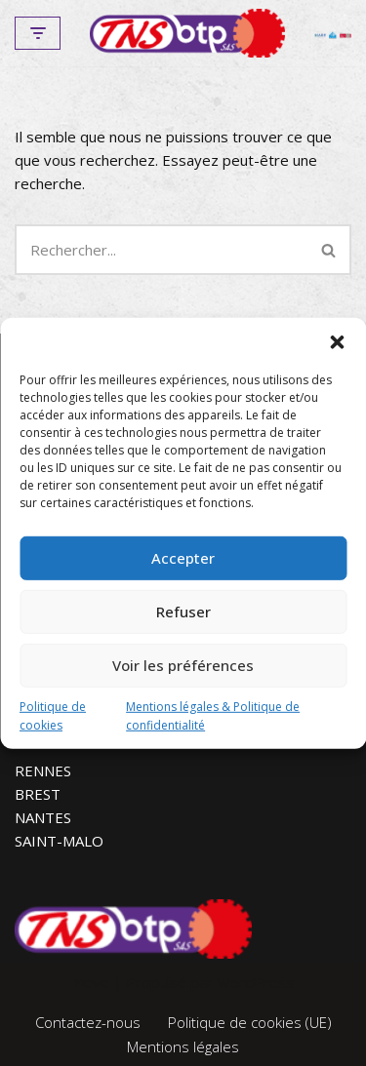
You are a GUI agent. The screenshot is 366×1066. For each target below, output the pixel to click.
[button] (336, 341)
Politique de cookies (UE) (250, 1022)
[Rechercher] (161, 249)
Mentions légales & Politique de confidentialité (213, 714)
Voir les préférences (183, 665)
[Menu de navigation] (38, 33)
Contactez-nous (88, 1022)
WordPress (255, 982)
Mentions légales (183, 1046)
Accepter (183, 558)
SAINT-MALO (59, 840)
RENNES (43, 770)
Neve (91, 982)
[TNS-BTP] (187, 33)
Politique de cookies (53, 714)
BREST (38, 794)
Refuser (183, 611)
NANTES (43, 817)
